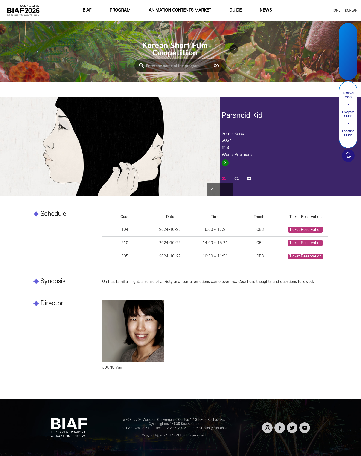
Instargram (348, 35)
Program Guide (348, 114)
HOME (335, 10)
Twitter (348, 57)
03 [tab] (249, 178)
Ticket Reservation (305, 230)
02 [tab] (236, 178)
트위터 (291, 424)
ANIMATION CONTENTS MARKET (180, 10)
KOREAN (351, 10)
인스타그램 (266, 426)
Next (226, 189)
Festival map (348, 95)
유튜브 (303, 424)
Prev (213, 189)
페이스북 (278, 426)
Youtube (348, 68)
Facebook (348, 46)
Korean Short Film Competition (174, 49)
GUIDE (235, 10)
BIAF (87, 10)
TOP (348, 157)
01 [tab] (224, 178)
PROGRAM (120, 10)
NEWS (266, 10)
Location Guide (348, 133)
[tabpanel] (110, 146)
